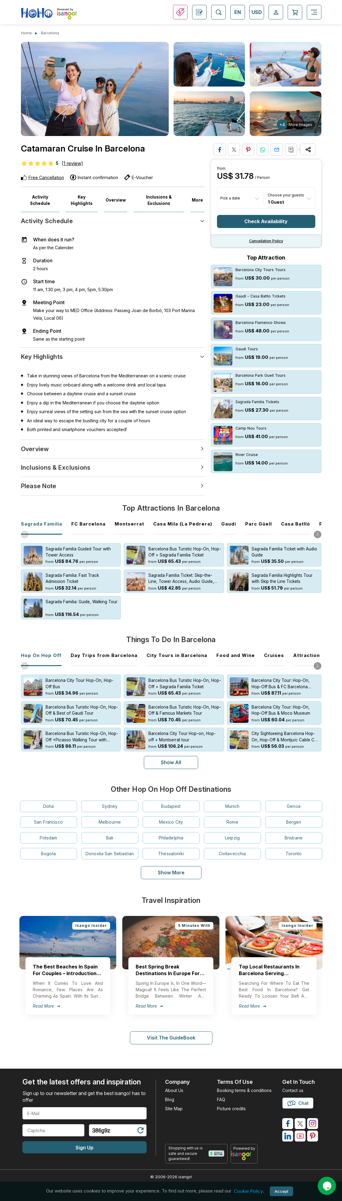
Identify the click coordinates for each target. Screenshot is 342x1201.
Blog (169, 1093)
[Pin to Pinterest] (248, 150)
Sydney (110, 800)
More (197, 200)
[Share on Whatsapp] (262, 150)
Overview (116, 200)
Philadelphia (171, 831)
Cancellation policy (266, 241)
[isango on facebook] (287, 1117)
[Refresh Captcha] (140, 1125)
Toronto (294, 847)
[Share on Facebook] (220, 150)
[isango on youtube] (300, 1129)
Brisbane (294, 831)
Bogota (48, 847)
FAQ (221, 1093)
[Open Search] (218, 12)
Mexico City (171, 815)
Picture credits (231, 1102)
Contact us (292, 1084)
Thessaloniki (171, 847)
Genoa (293, 800)
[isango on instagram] (312, 1117)
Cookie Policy (248, 1191)
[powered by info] (244, 1149)
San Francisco (48, 815)
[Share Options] (308, 149)
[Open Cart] (295, 12)
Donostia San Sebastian (110, 847)
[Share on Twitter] (234, 150)
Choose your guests (286, 195)
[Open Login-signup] (276, 12)
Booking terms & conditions (244, 1084)
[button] (317, 534)
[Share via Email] (277, 150)
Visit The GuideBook (171, 1032)
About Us (174, 1084)
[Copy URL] (291, 150)
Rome (232, 815)
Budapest (171, 800)
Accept (281, 1191)
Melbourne (110, 815)
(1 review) (72, 163)
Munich (232, 800)
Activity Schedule (40, 200)
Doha (48, 800)
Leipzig (232, 831)
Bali (109, 831)
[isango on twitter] (300, 1117)
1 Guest (276, 201)
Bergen (293, 815)
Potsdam (48, 831)
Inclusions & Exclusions (159, 200)
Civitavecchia (232, 847)
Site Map (174, 1102)
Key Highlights (82, 200)
